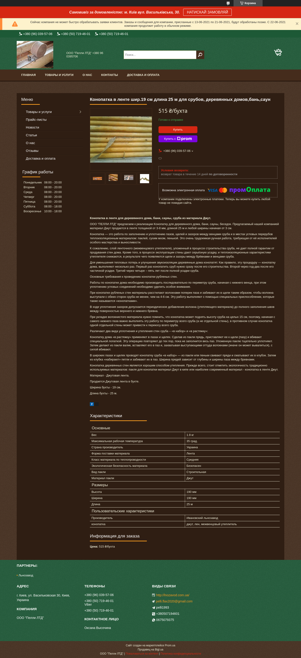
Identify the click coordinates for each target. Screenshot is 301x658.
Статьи (31, 135)
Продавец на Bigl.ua (150, 649)
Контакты (109, 75)
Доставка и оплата (143, 75)
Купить (178, 129)
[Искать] (200, 55)
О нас (87, 75)
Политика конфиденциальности (181, 653)
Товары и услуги (59, 75)
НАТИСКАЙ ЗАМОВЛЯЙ (207, 12)
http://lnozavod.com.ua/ (172, 595)
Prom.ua (170, 645)
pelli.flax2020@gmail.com (174, 601)
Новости (32, 127)
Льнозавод (26, 575)
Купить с (178, 139)
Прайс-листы (36, 119)
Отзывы (32, 151)
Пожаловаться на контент (142, 653)
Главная (28, 75)
